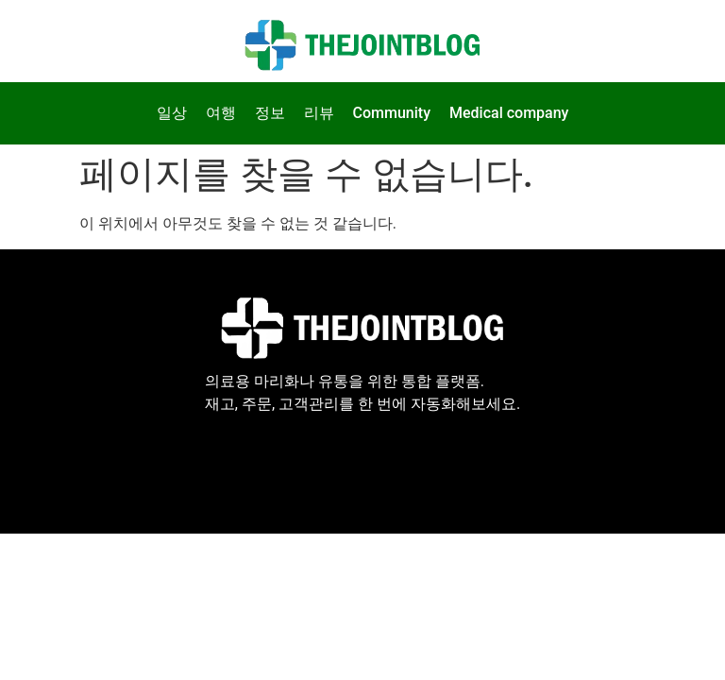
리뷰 (319, 113)
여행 (221, 113)
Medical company (508, 113)
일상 (172, 113)
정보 (270, 113)
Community (391, 113)
